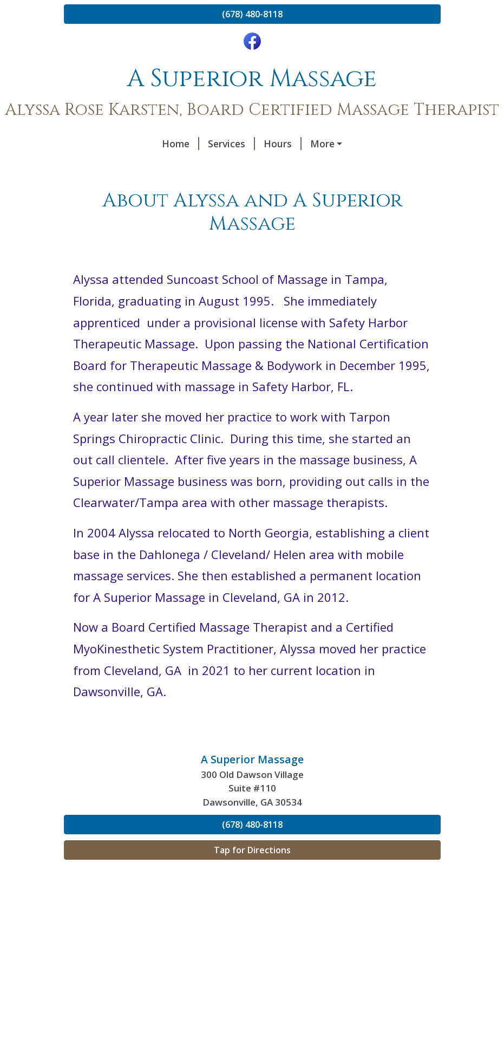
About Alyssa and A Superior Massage (165, 166)
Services (142, 143)
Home (91, 143)
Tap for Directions (252, 873)
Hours (193, 143)
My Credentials (300, 166)
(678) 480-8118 (252, 14)
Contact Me (252, 143)
